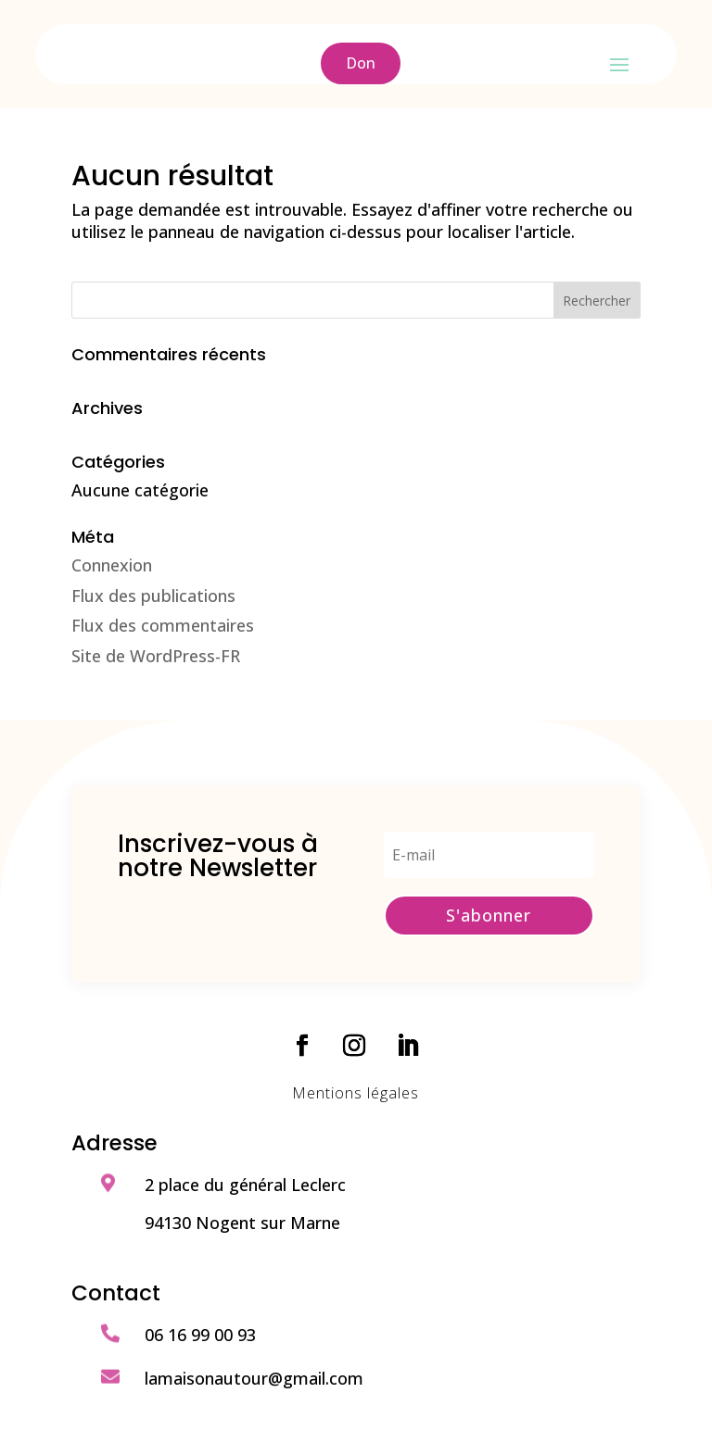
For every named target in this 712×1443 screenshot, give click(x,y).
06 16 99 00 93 (200, 1335)
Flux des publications (153, 595)
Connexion (111, 565)
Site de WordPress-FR (155, 656)
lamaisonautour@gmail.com (254, 1378)
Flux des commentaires (162, 625)
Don (360, 63)
